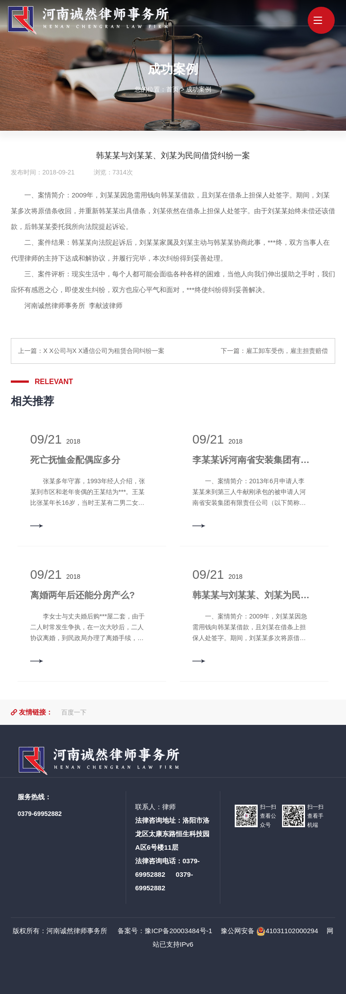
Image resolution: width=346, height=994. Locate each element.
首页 (172, 88)
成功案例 (198, 88)
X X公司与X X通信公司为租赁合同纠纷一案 (103, 350)
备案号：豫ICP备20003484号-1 (164, 930)
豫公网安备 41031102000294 (269, 930)
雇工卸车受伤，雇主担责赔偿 (287, 350)
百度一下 (73, 712)
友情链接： (36, 712)
